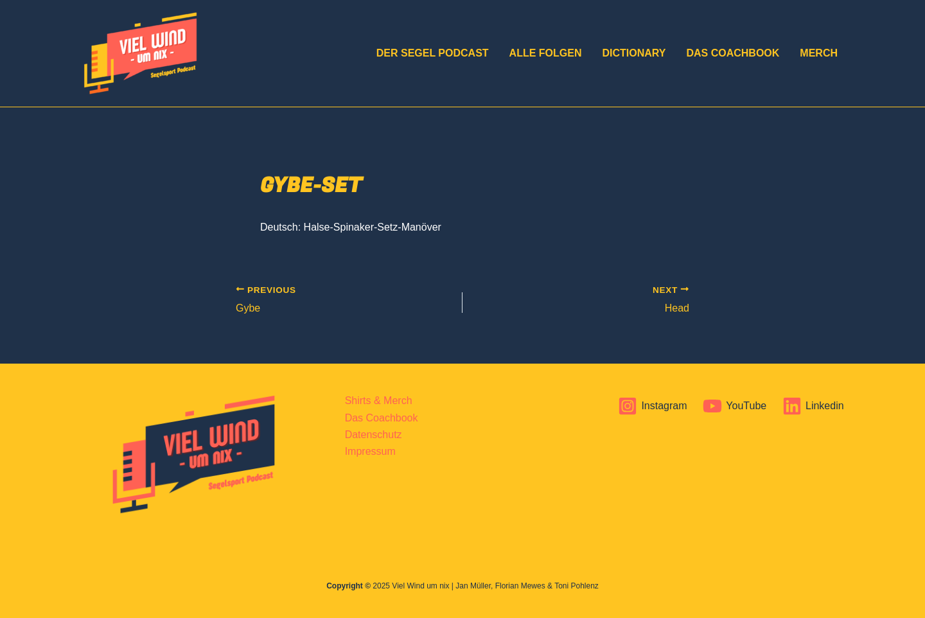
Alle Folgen (545, 53)
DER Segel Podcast (432, 53)
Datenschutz (373, 434)
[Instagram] (652, 406)
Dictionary (633, 53)
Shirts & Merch (378, 400)
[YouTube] (735, 406)
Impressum (370, 451)
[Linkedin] (813, 406)
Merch (819, 53)
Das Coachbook (732, 53)
